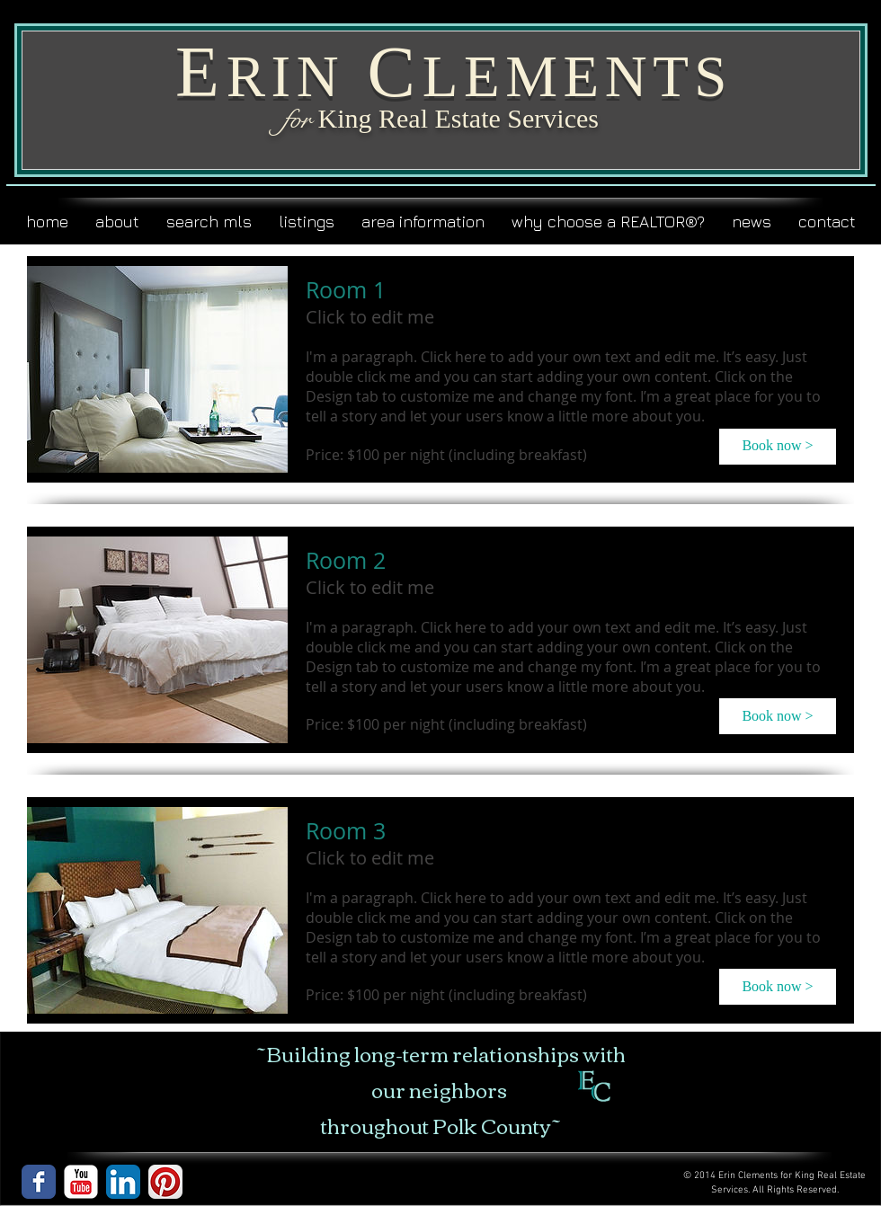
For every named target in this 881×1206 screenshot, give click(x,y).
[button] (777, 447)
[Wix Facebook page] (39, 1182)
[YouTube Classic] (81, 1182)
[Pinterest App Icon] (165, 1182)
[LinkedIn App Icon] (123, 1182)
